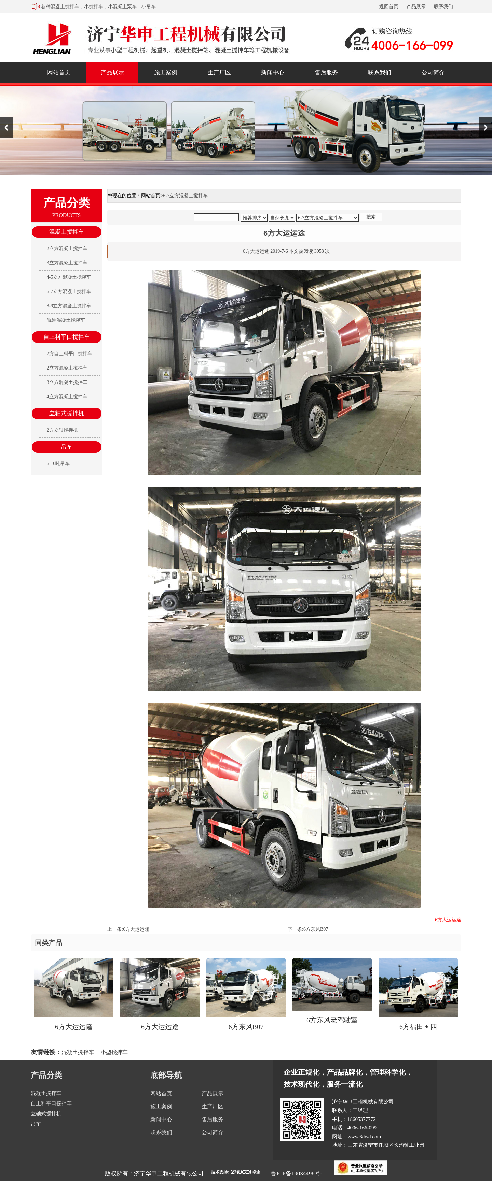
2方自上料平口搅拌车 (69, 353)
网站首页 (58, 72)
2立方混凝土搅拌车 (67, 248)
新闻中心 (272, 72)
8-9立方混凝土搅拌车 (69, 305)
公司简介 (433, 72)
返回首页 (388, 6)
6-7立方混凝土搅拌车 (69, 291)
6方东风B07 (315, 929)
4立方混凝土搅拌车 (67, 396)
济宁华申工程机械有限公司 (169, 1173)
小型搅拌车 (114, 1052)
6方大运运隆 (136, 929)
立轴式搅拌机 (66, 413)
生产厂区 (219, 72)
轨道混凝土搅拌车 (66, 320)
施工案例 (165, 72)
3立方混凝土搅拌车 (67, 262)
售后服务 (326, 72)
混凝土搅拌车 (66, 232)
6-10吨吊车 (58, 463)
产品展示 (416, 6)
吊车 (66, 447)
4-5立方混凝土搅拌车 (69, 277)
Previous (6, 127)
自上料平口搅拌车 (66, 337)
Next (485, 127)
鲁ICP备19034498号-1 (298, 1173)
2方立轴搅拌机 (62, 430)
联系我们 (443, 6)
